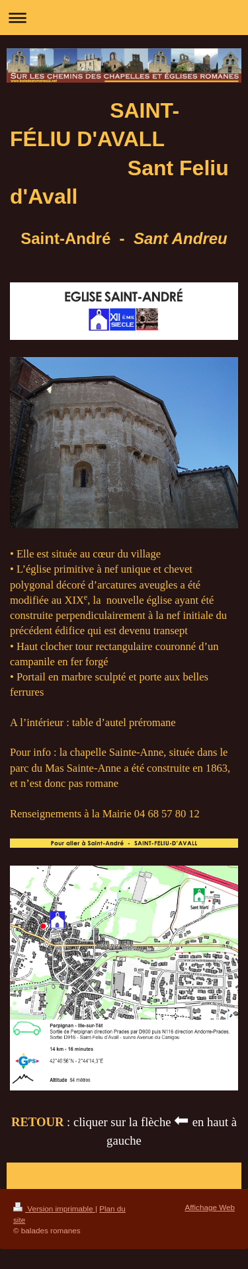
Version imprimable (54, 1208)
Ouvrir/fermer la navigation (124, 17)
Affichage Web (210, 1207)
